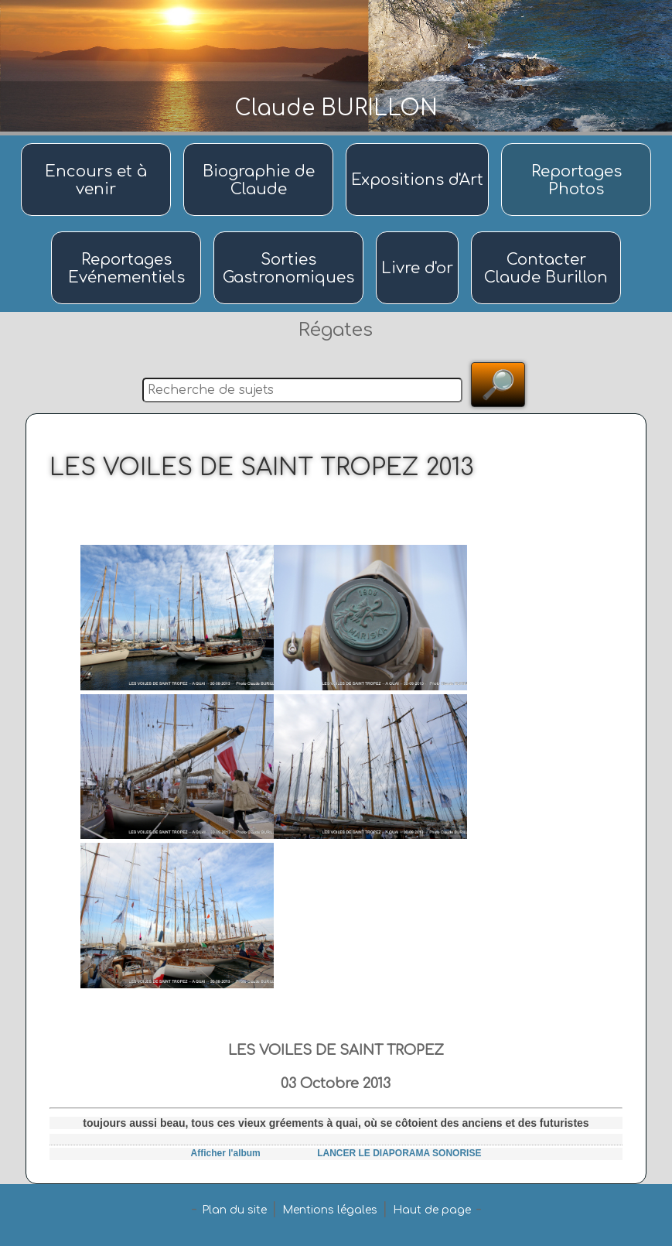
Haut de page (432, 1210)
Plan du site (234, 1210)
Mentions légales (329, 1210)
